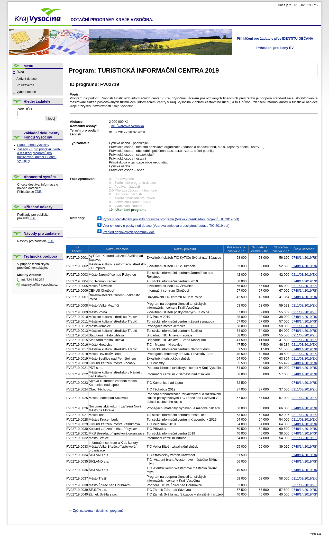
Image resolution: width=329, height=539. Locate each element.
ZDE (38, 192)
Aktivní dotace (26, 79)
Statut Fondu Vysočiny (33, 145)
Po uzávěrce (25, 85)
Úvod (20, 72)
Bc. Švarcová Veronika (127, 126)
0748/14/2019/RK (304, 257)
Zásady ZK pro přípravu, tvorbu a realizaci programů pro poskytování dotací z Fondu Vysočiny (39, 155)
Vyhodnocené (26, 92)
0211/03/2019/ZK (304, 274)
